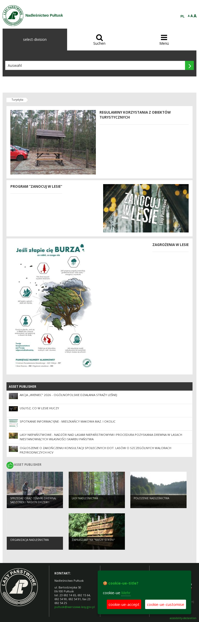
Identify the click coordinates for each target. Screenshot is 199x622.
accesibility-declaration (183, 618)
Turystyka (17, 99)
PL (183, 16)
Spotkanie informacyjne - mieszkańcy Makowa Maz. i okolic (68, 421)
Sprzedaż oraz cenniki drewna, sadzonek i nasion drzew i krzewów (33, 502)
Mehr (126, 592)
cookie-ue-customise (165, 604)
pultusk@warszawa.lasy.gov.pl (74, 607)
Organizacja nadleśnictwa (29, 540)
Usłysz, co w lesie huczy (39, 408)
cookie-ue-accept (124, 604)
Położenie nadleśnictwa (151, 498)
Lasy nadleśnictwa (85, 498)
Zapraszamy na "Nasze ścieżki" (93, 540)
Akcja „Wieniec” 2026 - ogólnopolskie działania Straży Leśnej (68, 395)
